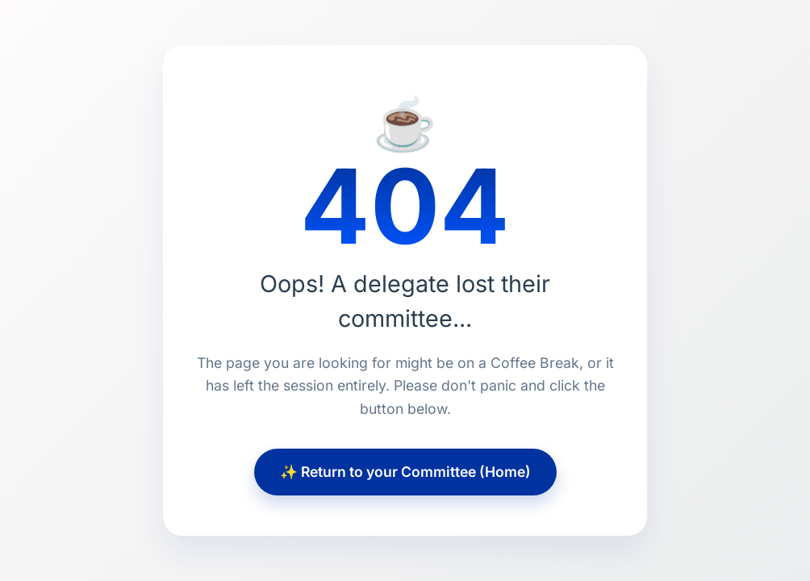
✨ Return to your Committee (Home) (405, 471)
